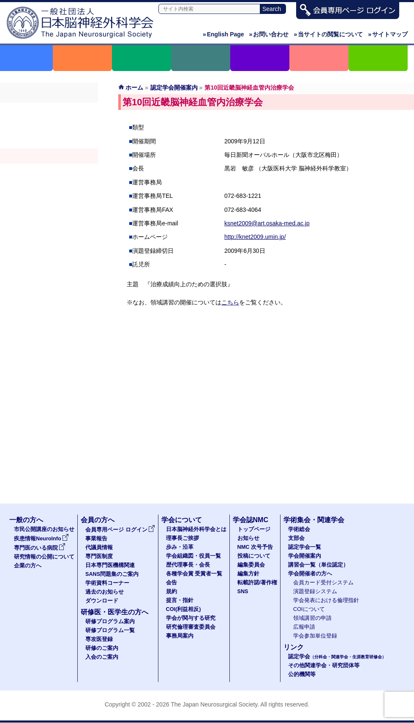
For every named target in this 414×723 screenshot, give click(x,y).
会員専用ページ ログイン (120, 530)
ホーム (134, 87)
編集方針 (248, 574)
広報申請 (304, 627)
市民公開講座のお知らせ (44, 529)
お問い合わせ (269, 34)
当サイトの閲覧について (328, 34)
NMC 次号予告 (255, 547)
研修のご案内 (101, 648)
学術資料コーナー (107, 583)
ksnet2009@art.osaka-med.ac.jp (267, 223)
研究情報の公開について (44, 557)
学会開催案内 (49, 156)
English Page (223, 34)
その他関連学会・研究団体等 (324, 665)
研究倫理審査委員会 (190, 627)
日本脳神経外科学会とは (196, 529)
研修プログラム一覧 (110, 630)
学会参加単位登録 (315, 636)
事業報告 (96, 539)
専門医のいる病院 (39, 548)
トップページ (253, 529)
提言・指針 (179, 600)
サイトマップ (388, 34)
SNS (242, 591)
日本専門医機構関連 (110, 565)
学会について (181, 519)
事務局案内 (179, 636)
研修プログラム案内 (110, 621)
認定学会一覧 (304, 547)
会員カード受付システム (323, 583)
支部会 (49, 125)
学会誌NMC (250, 519)
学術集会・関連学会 (313, 519)
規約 (171, 591)
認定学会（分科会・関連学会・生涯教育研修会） (49, 140)
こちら (230, 302)
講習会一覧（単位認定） (318, 565)
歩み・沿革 (179, 547)
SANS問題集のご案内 (112, 574)
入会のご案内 (101, 657)
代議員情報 (99, 547)
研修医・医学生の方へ (114, 612)
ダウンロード (101, 601)
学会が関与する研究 (190, 618)
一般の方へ (26, 519)
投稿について (253, 556)
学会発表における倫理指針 (326, 600)
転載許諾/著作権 (257, 583)
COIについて (309, 609)
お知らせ (248, 538)
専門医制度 (99, 556)
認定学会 (337, 657)
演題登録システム (315, 591)
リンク (293, 647)
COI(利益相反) (183, 609)
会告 (171, 583)
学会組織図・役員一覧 (193, 556)
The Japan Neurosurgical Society (214, 704)
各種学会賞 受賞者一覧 (194, 574)
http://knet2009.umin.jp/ (255, 236)
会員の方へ (97, 519)
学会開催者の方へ (49, 186)
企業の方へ (27, 566)
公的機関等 (302, 674)
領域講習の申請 (312, 618)
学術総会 (49, 110)
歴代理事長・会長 (188, 565)
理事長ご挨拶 (182, 538)
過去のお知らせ (104, 592)
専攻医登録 (99, 639)
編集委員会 (251, 565)
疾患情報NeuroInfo (41, 539)
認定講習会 (49, 171)
